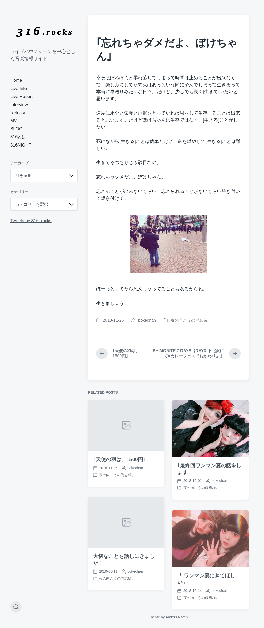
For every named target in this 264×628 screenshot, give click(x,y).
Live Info (18, 88)
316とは (18, 136)
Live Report (21, 96)
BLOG (16, 128)
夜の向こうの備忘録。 (191, 320)
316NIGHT (20, 145)
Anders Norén (177, 617)
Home (16, 80)
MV (13, 120)
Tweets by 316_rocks (31, 220)
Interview (19, 104)
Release (18, 112)
